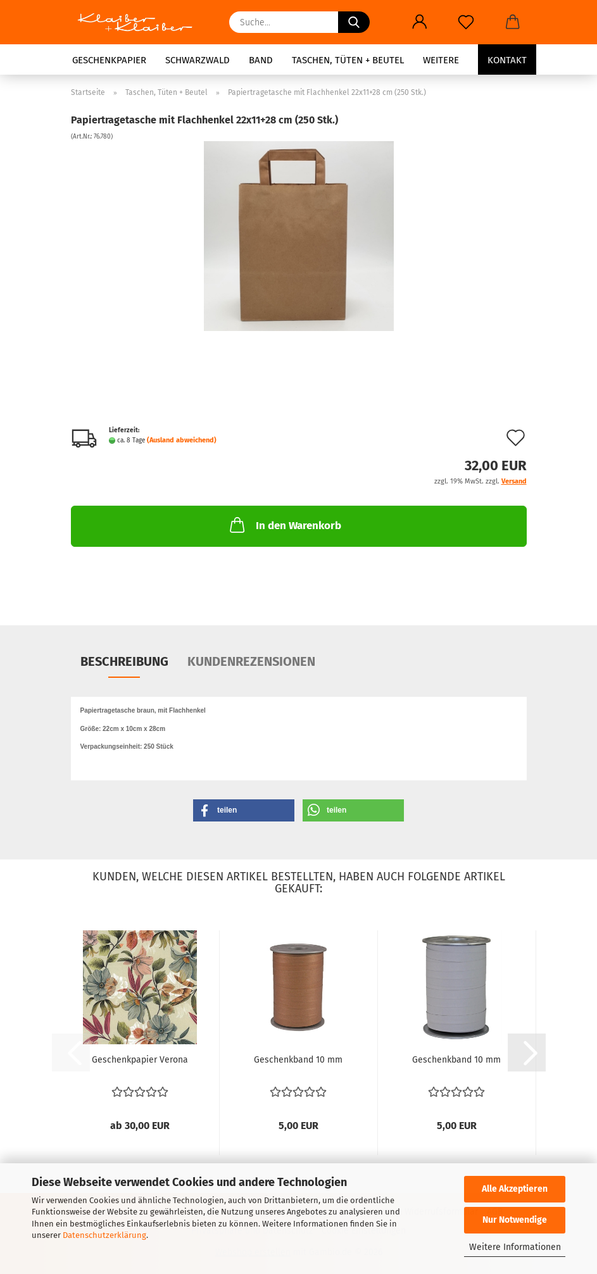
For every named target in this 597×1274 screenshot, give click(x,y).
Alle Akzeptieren (515, 1188)
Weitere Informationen (515, 1247)
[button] (420, 22)
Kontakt (507, 60)
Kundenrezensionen (251, 661)
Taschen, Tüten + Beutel (348, 60)
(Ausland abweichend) (182, 440)
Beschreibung (124, 661)
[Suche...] (354, 22)
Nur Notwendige (514, 1220)
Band (261, 60)
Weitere (441, 60)
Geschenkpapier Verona (140, 1059)
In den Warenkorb (284, 525)
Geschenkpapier (109, 60)
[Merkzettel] (466, 22)
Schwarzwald (197, 60)
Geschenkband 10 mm (298, 1059)
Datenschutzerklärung (104, 1235)
